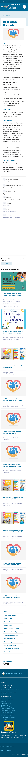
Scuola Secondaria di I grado (9, 374)
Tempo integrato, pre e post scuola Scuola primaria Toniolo (13, 498)
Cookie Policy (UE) (10, 746)
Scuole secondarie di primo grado (10, 306)
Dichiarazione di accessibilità (8, 692)
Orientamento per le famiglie (11, 648)
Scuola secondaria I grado (7, 707)
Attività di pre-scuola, (18, 300)
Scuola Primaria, (16, 301)
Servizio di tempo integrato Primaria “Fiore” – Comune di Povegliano (13, 332)
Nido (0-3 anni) (8, 618)
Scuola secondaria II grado (7, 709)
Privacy (2, 746)
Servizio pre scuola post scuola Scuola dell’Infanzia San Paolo (12, 564)
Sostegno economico (9, 638)
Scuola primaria (5, 705)
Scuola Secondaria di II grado (11, 632)
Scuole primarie (6, 341)
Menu (2, 7)
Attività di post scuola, (8, 300)
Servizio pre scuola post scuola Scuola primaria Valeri (12, 432)
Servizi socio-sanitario (10, 645)
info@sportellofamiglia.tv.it (12, 689)
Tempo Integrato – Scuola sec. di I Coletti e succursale (12, 367)
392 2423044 (6, 206)
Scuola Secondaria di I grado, (9, 303)
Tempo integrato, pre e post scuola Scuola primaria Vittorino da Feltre (13, 531)
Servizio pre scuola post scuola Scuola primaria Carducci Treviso (12, 399)
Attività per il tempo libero (11, 635)
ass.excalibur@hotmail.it (9, 212)
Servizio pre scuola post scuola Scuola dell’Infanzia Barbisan (12, 597)
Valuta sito (4, 694)
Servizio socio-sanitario (7, 716)
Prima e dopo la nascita (10, 615)
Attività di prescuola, (7, 301)
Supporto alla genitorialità (11, 642)
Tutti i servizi (7, 612)
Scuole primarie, (6, 305)
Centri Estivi (7, 652)
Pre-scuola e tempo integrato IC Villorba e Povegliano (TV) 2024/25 (13, 294)
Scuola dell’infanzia (9, 622)
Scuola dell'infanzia (7, 571)
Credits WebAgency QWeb (6, 750)
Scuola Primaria (6, 439)
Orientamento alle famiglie (8, 717)
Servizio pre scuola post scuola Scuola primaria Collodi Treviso (12, 465)
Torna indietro (5, 15)
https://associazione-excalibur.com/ (12, 217)
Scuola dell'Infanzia (6, 703)
